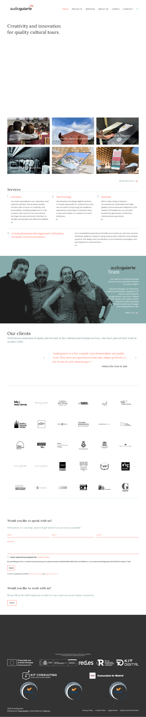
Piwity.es (46, 711)
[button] (44, 358)
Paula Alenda (23, 711)
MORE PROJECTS (127, 181)
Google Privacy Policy (35, 574)
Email (54, 535)
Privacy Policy (43, 557)
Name (9, 535)
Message (11, 541)
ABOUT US (130, 312)
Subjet (98, 535)
